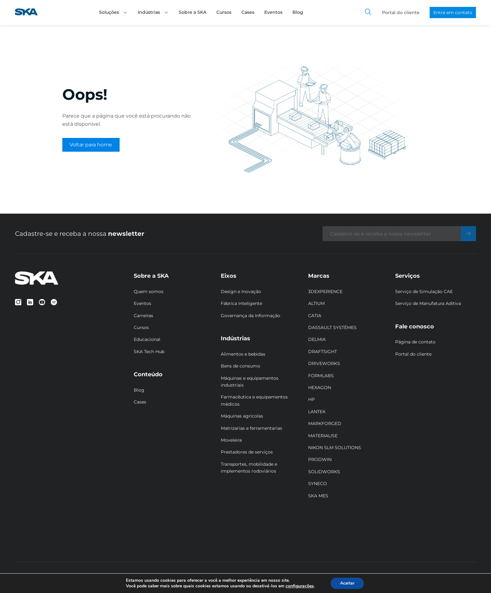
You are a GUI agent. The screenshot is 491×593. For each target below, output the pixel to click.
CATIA (314, 315)
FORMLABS (321, 375)
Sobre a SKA (192, 12)
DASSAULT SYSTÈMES (332, 327)
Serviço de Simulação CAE (424, 291)
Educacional (147, 339)
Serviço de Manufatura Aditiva (428, 303)
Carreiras (143, 315)
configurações (300, 586)
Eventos (273, 12)
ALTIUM (316, 303)
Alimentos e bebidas (243, 354)
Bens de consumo (240, 366)
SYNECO (317, 483)
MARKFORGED (324, 423)
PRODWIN (320, 459)
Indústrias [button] (153, 12)
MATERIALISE (323, 435)
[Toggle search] (368, 12)
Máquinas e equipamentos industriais (249, 381)
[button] (125, 12)
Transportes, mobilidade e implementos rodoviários (249, 467)
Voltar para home (91, 145)
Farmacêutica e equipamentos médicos (254, 400)
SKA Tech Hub (149, 351)
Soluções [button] (113, 12)
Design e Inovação (241, 291)
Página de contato (415, 342)
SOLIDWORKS (324, 471)
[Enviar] (468, 233)
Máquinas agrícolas (242, 416)
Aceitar (347, 583)
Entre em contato (452, 12)
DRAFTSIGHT (322, 351)
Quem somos (148, 291)
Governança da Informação (250, 315)
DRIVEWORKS (324, 363)
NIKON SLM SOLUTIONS (334, 447)
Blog (297, 12)
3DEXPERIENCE (325, 291)
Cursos (223, 12)
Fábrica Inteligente (241, 303)
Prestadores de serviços (247, 452)
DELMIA (317, 339)
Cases (247, 12)
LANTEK (317, 411)
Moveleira (231, 440)
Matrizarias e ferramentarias (251, 428)
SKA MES (318, 496)
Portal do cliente (401, 12)
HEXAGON (319, 387)
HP (311, 399)
